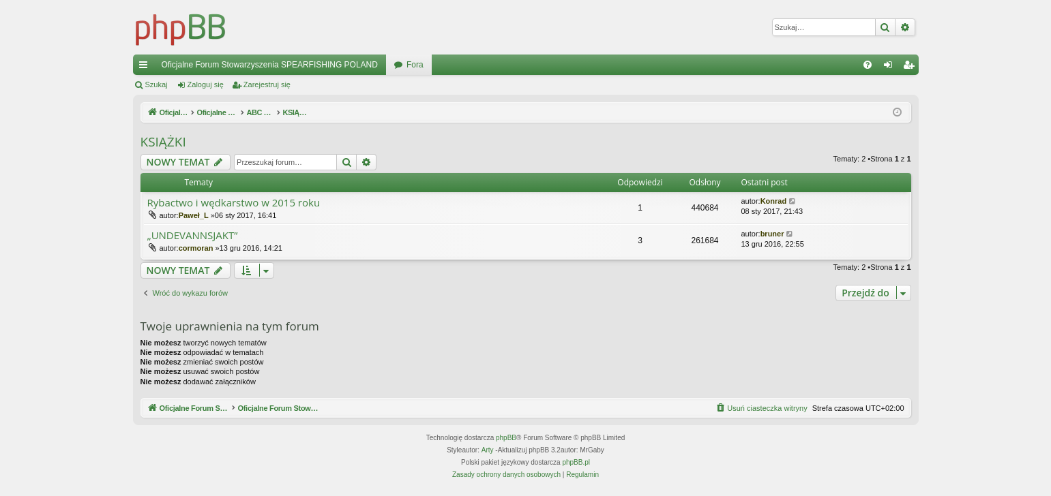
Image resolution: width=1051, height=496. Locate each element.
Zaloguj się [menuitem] (890, 67)
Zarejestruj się (267, 84)
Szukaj (156, 84)
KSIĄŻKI (163, 142)
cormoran (196, 248)
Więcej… (145, 67)
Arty (488, 450)
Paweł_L (194, 215)
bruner (772, 234)
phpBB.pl (576, 462)
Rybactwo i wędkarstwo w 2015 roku (234, 202)
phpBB (506, 437)
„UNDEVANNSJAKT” (192, 235)
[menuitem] (867, 65)
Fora (415, 64)
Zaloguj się (206, 84)
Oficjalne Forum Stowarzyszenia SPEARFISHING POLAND (270, 64)
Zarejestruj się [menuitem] (911, 67)
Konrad (773, 201)
